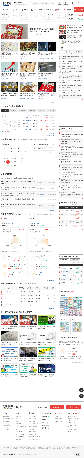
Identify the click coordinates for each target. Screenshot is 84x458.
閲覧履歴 (60, 3)
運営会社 (6, 447)
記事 (15, 10)
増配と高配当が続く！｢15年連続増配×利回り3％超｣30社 (28, 74)
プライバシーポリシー (50, 447)
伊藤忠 (64, 268)
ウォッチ (72, 3)
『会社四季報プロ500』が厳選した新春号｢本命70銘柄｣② (28, 94)
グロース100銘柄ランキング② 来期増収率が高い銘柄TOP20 (9, 74)
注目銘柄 (38, 34)
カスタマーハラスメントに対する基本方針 (24, 448)
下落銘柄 (13, 110)
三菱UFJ (65, 279)
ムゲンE (65, 225)
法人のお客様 (73, 407)
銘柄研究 (26, 10)
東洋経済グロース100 (6, 78)
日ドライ (65, 221)
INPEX (65, 275)
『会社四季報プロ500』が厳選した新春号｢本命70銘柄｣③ (47, 54)
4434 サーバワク (41, 188)
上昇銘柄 (4, 110)
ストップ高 (42, 110)
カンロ (64, 214)
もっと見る (51, 102)
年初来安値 (32, 110)
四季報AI (68, 10)
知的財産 (61, 447)
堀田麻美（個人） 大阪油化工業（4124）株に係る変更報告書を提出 (18, 205)
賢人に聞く (3, 98)
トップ (5, 9)
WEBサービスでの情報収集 (35, 447)
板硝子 (64, 218)
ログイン (79, 3)
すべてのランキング (49, 135)
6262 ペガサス (40, 178)
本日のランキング (5, 58)
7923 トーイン (40, 200)
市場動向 (22, 58)
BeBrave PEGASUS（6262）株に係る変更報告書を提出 (17, 178)
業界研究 (48, 10)
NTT (64, 282)
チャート (66, 3)
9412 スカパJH (41, 194)
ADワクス (65, 210)
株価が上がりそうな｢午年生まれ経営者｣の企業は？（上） (28, 53)
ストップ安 (51, 110)
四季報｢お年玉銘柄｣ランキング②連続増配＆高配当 (9, 54)
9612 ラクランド (41, 182)
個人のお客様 (57, 407)
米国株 (58, 10)
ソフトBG (65, 271)
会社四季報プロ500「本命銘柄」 (45, 58)
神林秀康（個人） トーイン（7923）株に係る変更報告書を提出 (17, 200)
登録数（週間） (63, 259)
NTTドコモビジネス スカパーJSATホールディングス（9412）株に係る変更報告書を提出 (17, 194)
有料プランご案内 (78, 9)
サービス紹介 (14, 447)
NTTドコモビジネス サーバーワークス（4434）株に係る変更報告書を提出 (18, 188)
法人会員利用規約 (66, 448)
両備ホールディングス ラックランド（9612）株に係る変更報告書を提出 (18, 182)
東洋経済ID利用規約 (42, 448)
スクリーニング (36, 10)
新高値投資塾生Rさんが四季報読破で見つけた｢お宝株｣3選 (42, 30)
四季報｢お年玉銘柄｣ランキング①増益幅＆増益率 (46, 74)
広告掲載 (23, 447)
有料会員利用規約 (55, 448)
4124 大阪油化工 (41, 205)
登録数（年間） (75, 259)
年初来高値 (22, 110)
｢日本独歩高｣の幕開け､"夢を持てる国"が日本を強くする (9, 94)
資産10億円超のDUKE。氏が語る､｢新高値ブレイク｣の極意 (46, 94)
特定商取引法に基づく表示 (73, 447)
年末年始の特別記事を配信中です (20, 3)
